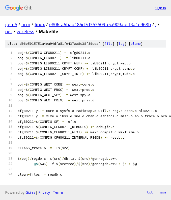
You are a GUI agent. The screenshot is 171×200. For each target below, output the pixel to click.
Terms (58, 192)
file (108, 44)
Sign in (160, 8)
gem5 (11, 24)
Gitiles (30, 192)
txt (150, 192)
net (8, 31)
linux (40, 24)
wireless (25, 31)
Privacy (44, 192)
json (162, 192)
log (122, 44)
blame (136, 44)
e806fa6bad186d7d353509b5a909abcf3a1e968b (100, 24)
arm (25, 24)
